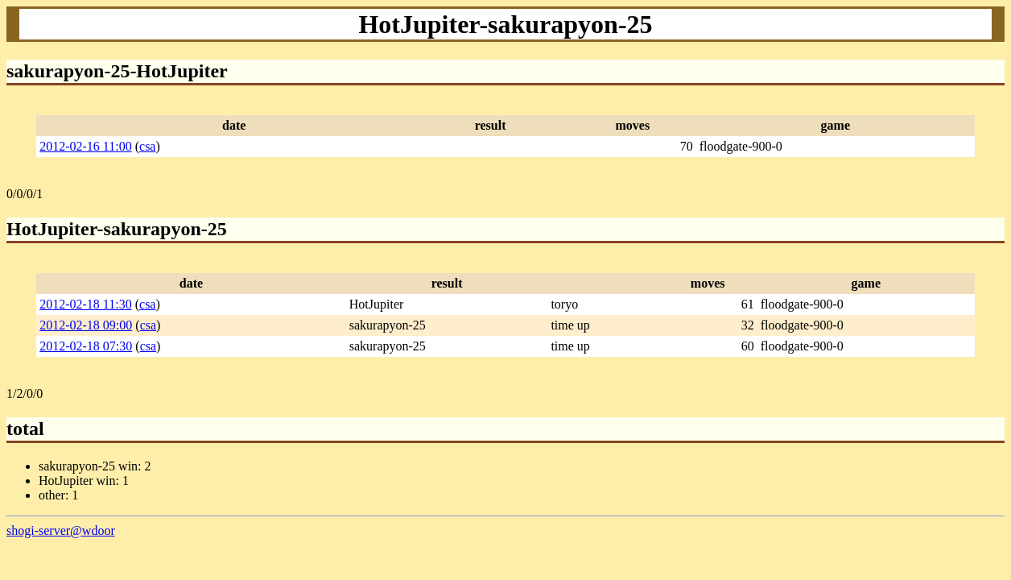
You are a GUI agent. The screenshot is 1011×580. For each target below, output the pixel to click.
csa (147, 146)
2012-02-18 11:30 (85, 304)
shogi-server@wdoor (60, 530)
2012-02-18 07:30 (85, 346)
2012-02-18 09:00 (85, 325)
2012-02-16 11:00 (85, 146)
